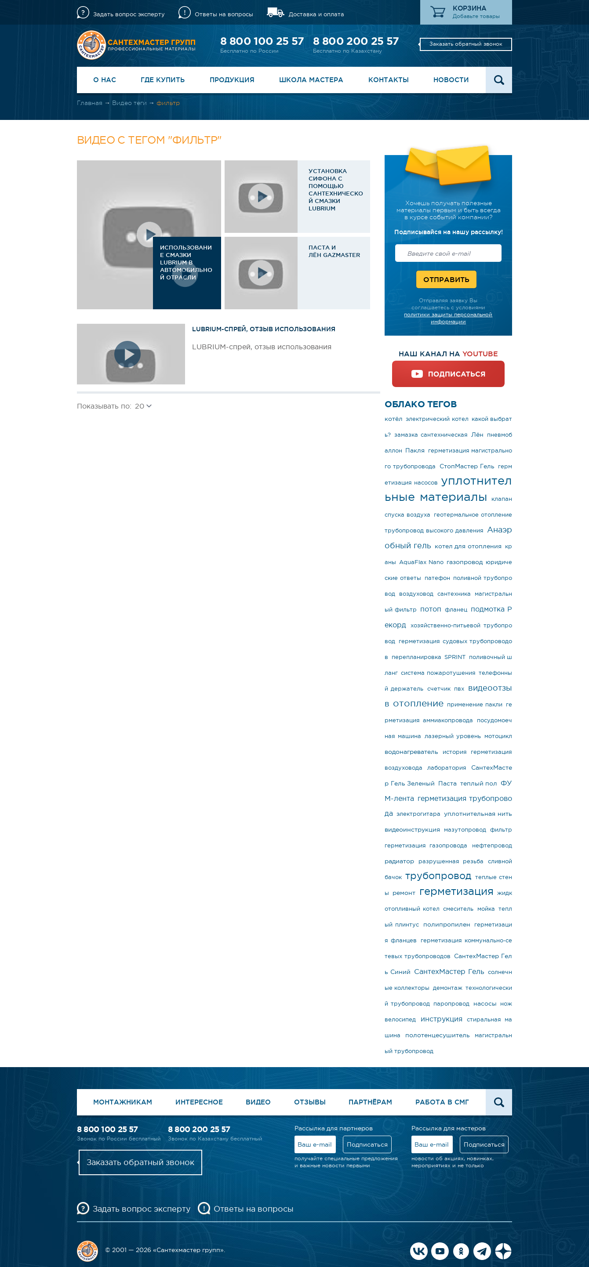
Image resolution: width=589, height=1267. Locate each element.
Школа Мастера (311, 79)
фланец (456, 609)
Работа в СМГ (442, 1102)
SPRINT (454, 657)
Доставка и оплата (316, 14)
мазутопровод (465, 829)
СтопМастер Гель (467, 466)
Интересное (199, 1102)
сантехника (454, 593)
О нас (104, 79)
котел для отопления (468, 546)
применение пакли (474, 704)
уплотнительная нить (478, 813)
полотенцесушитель (437, 1035)
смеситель (458, 908)
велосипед (400, 1019)
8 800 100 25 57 (262, 41)
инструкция (441, 1019)
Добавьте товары (476, 16)
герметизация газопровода (426, 845)
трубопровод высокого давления (434, 530)
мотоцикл (498, 736)
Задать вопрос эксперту (129, 14)
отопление (418, 703)
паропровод (451, 1003)
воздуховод (416, 593)
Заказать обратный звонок (465, 44)
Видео (258, 1102)
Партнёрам (370, 1102)
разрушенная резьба (450, 861)
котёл (394, 418)
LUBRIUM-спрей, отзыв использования (263, 329)
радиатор (399, 861)
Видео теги (129, 102)
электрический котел (437, 419)
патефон (437, 578)
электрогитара (418, 814)
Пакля (415, 450)
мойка (486, 908)
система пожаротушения (438, 673)
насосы (485, 1003)
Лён (477, 434)
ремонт (404, 892)
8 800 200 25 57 (356, 41)
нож (506, 1003)
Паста (447, 783)
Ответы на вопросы (224, 14)
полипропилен (446, 924)
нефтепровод (492, 845)
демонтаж (447, 988)
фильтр (501, 829)
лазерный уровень (453, 736)
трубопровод (438, 875)
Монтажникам (122, 1102)
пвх (459, 688)
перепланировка (416, 657)
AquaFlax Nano (421, 562)
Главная (89, 102)
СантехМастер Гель (449, 971)
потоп (430, 609)
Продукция (232, 79)
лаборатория (446, 767)
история (455, 752)
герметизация (456, 891)
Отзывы (310, 1102)
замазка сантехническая (430, 434)
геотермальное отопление (473, 514)
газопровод (465, 561)
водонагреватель (411, 751)
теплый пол (479, 783)
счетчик (439, 688)
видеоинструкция (412, 829)
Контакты (388, 79)
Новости (451, 79)
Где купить (163, 79)
